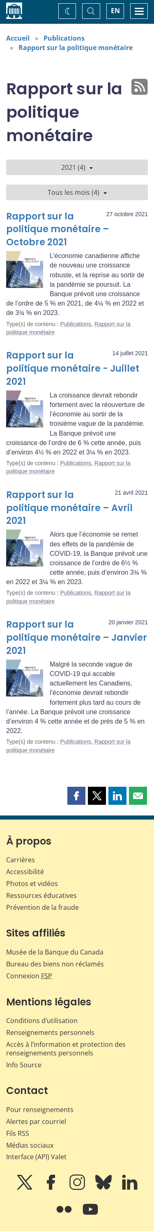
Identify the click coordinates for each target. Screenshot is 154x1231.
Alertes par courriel (36, 1121)
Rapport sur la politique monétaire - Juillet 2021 (72, 368)
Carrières (20, 859)
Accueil (18, 38)
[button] (76, 796)
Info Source (23, 1064)
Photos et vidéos (32, 883)
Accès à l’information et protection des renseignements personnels (66, 1048)
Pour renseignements (40, 1109)
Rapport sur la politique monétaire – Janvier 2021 (76, 637)
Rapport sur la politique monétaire (75, 47)
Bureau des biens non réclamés (55, 963)
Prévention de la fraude (42, 907)
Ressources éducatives (41, 895)
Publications (64, 38)
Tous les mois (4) (77, 192)
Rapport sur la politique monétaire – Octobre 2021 (57, 229)
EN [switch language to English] (115, 10)
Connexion (29, 975)
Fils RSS (17, 1133)
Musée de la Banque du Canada (54, 952)
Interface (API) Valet (36, 1156)
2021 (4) (77, 167)
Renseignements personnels (50, 1032)
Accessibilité (25, 871)
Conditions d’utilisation (42, 1020)
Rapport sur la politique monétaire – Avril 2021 (69, 508)
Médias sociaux (29, 1145)
